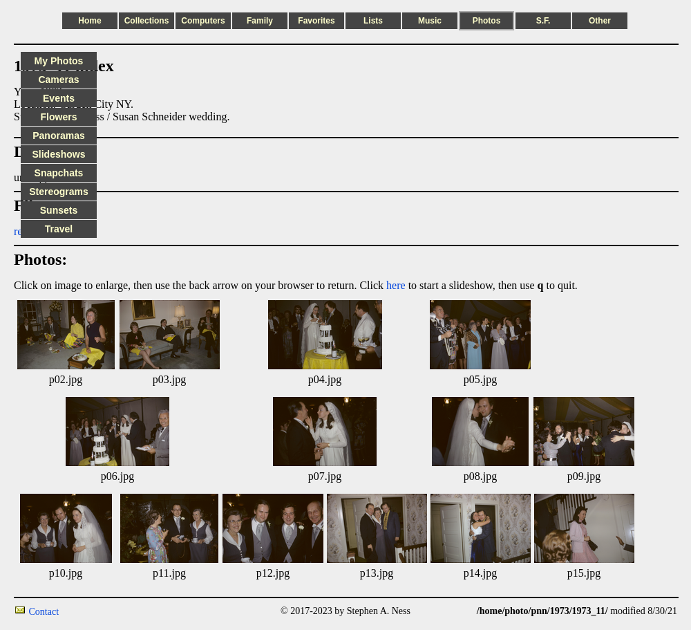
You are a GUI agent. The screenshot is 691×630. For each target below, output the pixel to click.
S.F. (543, 21)
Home (89, 21)
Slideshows (58, 154)
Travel (59, 228)
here (396, 285)
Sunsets (58, 210)
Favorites (316, 21)
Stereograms (58, 191)
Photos (487, 21)
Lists (373, 21)
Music (430, 21)
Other (600, 21)
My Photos (59, 60)
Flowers (59, 116)
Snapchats (59, 172)
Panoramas (58, 135)
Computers (203, 21)
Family (260, 21)
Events (59, 98)
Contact (44, 611)
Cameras (58, 79)
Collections (146, 21)
